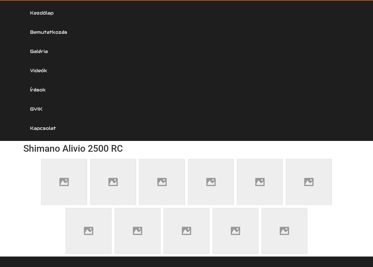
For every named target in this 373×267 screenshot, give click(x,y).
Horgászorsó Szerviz (57, 167)
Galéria (156, 13)
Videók (198, 13)
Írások (240, 13)
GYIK (279, 13)
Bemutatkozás (103, 13)
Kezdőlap (47, 13)
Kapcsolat (324, 13)
